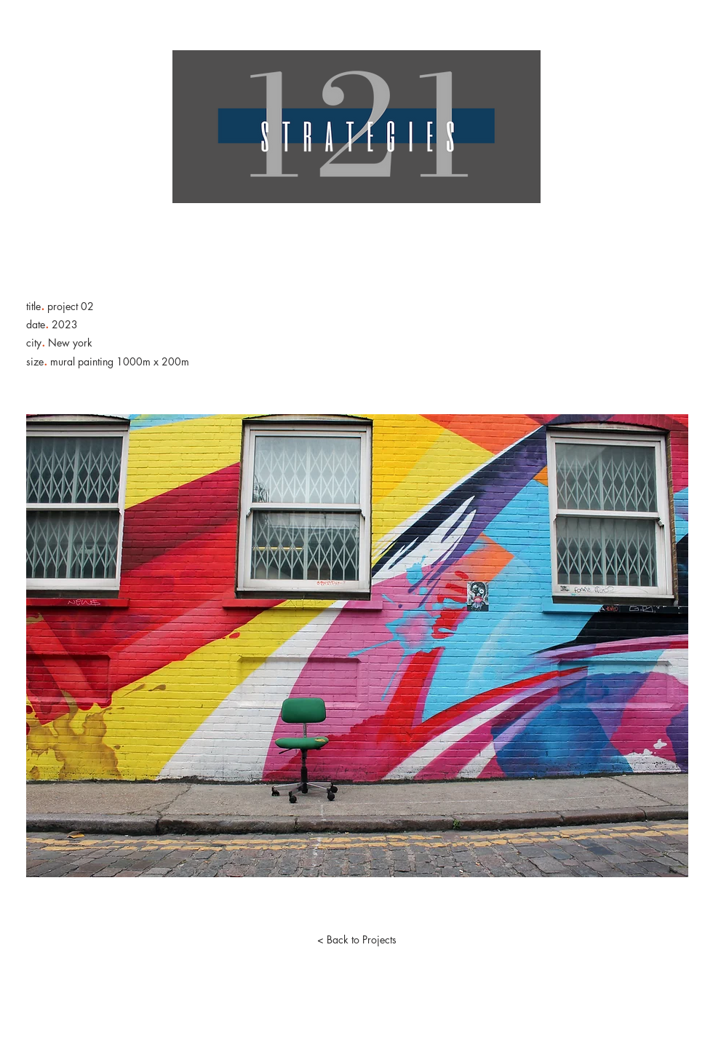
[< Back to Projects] (356, 939)
